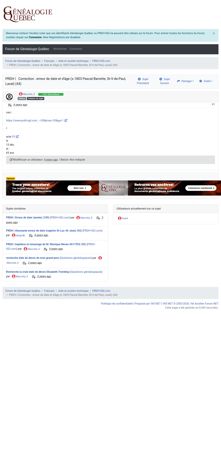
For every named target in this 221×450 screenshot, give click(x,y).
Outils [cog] (205, 81)
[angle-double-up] (212, 439)
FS (15, 136)
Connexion (35, 37)
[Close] (213, 33)
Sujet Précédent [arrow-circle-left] (143, 81)
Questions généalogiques (76, 257)
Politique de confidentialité (117, 303)
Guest (123, 218)
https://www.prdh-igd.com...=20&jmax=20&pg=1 (37, 120)
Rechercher (60, 48)
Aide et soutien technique (73, 61)
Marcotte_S (27, 94)
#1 (213, 104)
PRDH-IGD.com (101, 61)
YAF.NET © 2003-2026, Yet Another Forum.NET (190, 303)
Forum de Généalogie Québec (27, 49)
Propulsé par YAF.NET (148, 303)
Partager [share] (184, 81)
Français (49, 61)
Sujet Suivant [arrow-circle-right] (164, 81)
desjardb (18, 235)
